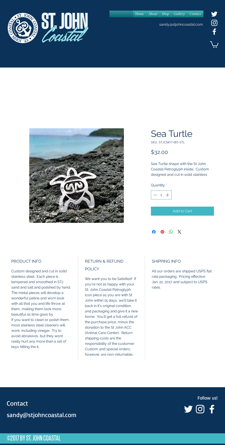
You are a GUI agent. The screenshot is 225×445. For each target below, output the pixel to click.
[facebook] (214, 31)
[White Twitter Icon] (214, 14)
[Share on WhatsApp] (171, 232)
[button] (214, 44)
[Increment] (168, 195)
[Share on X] (179, 232)
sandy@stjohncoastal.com (181, 24)
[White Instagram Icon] (214, 23)
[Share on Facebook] (154, 232)
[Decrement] (155, 195)
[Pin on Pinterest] (162, 232)
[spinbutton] (161, 195)
